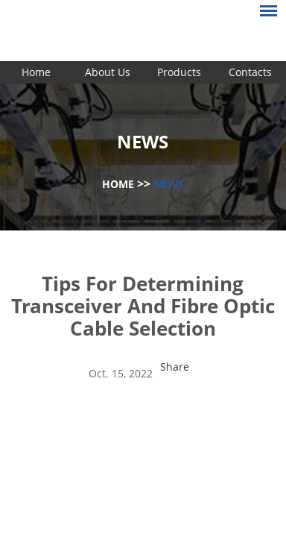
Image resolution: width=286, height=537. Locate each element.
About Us (107, 72)
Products (179, 72)
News (168, 184)
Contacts (250, 72)
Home (36, 72)
